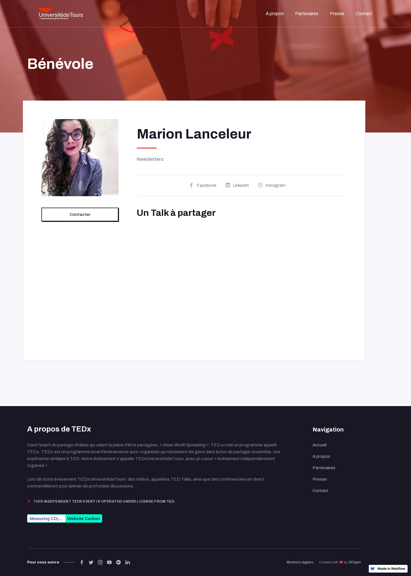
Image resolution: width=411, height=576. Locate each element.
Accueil (320, 445)
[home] (61, 13)
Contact (321, 490)
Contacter (80, 214)
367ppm (354, 562)
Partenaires (324, 467)
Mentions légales (300, 562)
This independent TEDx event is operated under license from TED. (104, 501)
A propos (321, 456)
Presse (320, 479)
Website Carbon (83, 518)
